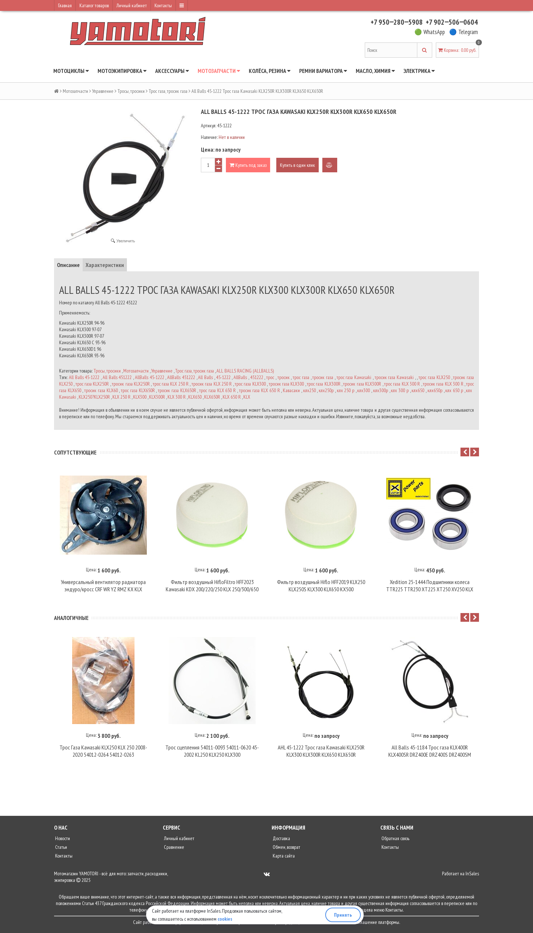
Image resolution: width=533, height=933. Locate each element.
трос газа (301, 377)
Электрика (419, 70)
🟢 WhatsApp (429, 32)
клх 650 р (454, 390)
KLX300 (139, 397)
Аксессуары (172, 70)
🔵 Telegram (463, 32)
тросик (283, 377)
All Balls (205, 377)
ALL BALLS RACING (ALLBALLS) (245, 370)
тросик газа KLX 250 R (211, 384)
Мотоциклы (71, 70)
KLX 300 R (177, 397)
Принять (343, 915)
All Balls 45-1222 (84, 377)
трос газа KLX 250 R (171, 384)
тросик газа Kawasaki (394, 377)
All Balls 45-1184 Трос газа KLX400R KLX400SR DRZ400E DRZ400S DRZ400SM (429, 753)
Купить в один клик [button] (297, 165)
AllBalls (240, 377)
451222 (256, 377)
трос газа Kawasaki (354, 377)
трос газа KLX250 (434, 377)
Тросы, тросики (131, 91)
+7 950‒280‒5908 (397, 22)
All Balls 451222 (117, 377)
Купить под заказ (248, 165)
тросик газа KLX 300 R (443, 384)
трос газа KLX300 (250, 384)
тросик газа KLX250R (131, 384)
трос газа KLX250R (92, 384)
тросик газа (322, 377)
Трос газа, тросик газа (168, 91)
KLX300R (157, 397)
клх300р (380, 390)
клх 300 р (399, 390)
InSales (472, 876)
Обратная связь (394, 841)
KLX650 (195, 397)
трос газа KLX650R (137, 390)
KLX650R (212, 397)
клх (469, 390)
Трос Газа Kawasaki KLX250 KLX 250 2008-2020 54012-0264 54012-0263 (103, 753)
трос (270, 377)
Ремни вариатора (323, 70)
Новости (62, 841)
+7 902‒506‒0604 (452, 22)
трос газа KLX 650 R (217, 390)
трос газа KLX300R (323, 384)
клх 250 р (345, 390)
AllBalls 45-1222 (149, 377)
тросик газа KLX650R (177, 390)
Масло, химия (375, 70)
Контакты (163, 5)
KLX (246, 397)
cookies (225, 919)
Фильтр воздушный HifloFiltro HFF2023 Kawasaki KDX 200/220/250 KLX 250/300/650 (212, 587)
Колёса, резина (269, 70)
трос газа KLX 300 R (402, 384)
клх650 (418, 390)
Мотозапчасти (219, 70)
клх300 (363, 390)
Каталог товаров (94, 5)
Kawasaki (67, 397)
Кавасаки (291, 390)
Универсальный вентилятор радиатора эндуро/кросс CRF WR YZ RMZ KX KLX (103, 587)
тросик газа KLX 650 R (259, 390)
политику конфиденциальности (288, 924)
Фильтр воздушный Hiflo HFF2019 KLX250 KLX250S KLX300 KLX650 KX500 (321, 587)
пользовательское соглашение (349, 924)
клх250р (326, 390)
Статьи (60, 849)
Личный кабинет (131, 5)
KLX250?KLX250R (94, 397)
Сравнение (173, 849)
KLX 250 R (121, 397)
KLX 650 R (232, 397)
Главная (65, 5)
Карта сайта (283, 858)
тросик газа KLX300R (362, 384)
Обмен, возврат (286, 849)
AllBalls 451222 (181, 377)
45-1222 (223, 377)
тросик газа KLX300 (286, 384)
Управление (102, 91)
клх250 (309, 390)
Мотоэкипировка (122, 70)
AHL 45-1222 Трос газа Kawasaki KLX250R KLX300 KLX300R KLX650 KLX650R (321, 753)
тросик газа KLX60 (100, 390)
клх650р (434, 390)
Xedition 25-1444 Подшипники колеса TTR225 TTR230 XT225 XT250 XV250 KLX (429, 587)
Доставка (281, 841)
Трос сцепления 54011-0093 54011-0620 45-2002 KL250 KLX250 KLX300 (212, 753)
